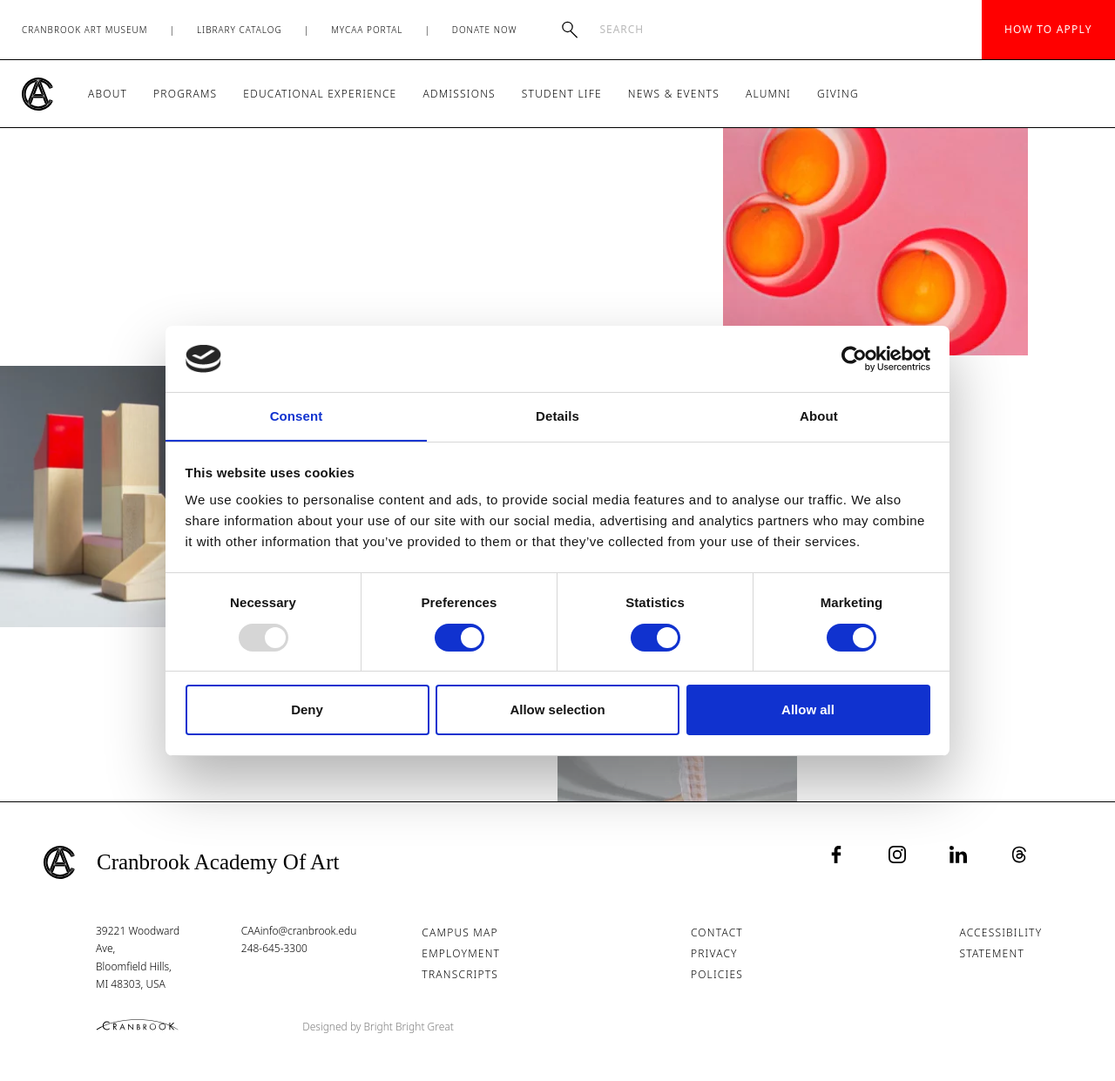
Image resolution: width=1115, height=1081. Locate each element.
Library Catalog (239, 30)
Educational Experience (319, 93)
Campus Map (460, 932)
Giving (838, 93)
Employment (461, 953)
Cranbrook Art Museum (85, 30)
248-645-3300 (274, 948)
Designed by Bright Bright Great (379, 1026)
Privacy (714, 953)
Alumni (768, 93)
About (107, 93)
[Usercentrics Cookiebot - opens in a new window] (854, 358)
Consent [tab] (296, 416)
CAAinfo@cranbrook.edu (299, 930)
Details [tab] (557, 416)
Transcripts (460, 974)
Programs (185, 93)
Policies (717, 974)
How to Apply (1048, 29)
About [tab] (819, 416)
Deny (307, 710)
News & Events (674, 93)
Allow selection (557, 710)
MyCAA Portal (366, 30)
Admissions (458, 93)
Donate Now (484, 30)
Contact (717, 932)
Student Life (562, 93)
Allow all (808, 710)
